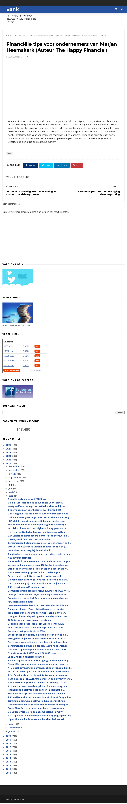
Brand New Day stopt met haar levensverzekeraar (36, 709)
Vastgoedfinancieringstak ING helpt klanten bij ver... (37, 507)
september (15, 478)
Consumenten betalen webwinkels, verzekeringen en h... (39, 544)
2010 (8, 773)
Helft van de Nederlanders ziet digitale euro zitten (36, 533)
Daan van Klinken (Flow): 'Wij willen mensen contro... (37, 610)
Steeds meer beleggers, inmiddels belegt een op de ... (38, 635)
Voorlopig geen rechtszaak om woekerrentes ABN (36, 624)
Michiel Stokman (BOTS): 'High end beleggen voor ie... (38, 529)
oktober (13, 474)
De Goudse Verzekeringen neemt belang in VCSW (35, 712)
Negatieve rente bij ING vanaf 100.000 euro (32, 654)
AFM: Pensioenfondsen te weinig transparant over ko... (38, 676)
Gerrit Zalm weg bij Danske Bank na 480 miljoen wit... (37, 584)
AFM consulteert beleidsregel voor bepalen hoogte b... (38, 687)
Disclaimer (37, 371)
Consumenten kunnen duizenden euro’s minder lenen (37, 646)
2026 (8, 446)
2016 (8, 751)
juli (10, 485)
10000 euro (8, 352)
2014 (8, 759)
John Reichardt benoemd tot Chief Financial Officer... (37, 613)
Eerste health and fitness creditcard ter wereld (34, 577)
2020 (8, 737)
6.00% (26, 352)
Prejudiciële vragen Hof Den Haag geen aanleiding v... (38, 599)
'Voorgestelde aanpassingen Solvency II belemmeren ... (39, 595)
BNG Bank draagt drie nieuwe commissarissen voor (36, 694)
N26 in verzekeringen (20, 558)
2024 (8, 453)
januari (13, 732)
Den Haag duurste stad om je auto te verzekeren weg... (39, 514)
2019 (8, 740)
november (14, 471)
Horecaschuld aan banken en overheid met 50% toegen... (40, 562)
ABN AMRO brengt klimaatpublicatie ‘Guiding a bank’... (38, 683)
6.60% (26, 356)
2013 (8, 762)
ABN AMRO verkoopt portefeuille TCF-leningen (34, 573)
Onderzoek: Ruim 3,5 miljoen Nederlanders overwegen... (39, 705)
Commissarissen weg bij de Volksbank (29, 551)
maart (12, 724)
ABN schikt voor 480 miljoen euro (26, 588)
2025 (8, 449)
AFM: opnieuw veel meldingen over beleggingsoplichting (39, 716)
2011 (8, 770)
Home (9, 36)
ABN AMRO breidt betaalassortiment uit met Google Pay (39, 698)
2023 (8, 457)
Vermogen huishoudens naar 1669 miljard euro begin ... (38, 566)
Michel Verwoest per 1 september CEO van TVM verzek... (39, 672)
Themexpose (18, 800)
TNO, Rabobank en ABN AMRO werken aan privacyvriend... (40, 679)
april (11, 496)
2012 (8, 766)
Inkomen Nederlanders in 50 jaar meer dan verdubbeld (38, 606)
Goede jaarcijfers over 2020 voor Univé (29, 540)
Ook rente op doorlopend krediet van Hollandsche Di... (38, 650)
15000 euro (8, 356)
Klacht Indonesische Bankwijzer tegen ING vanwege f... (38, 525)
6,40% (26, 361)
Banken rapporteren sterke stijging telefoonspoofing (38, 661)
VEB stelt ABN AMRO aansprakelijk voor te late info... (37, 628)
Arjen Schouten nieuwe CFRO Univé (27, 500)
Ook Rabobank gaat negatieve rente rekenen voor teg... (39, 518)
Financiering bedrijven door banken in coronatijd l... (36, 690)
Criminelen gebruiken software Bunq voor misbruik (36, 701)
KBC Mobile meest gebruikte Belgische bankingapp (36, 521)
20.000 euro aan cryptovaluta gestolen (29, 621)
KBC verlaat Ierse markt (21, 602)
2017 (8, 748)
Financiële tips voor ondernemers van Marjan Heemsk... (39, 665)
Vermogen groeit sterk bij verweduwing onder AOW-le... (39, 591)
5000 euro (8, 347)
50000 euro (8, 366)
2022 (8, 460)
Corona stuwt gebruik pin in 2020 (26, 632)
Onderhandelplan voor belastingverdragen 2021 (34, 511)
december (14, 467)
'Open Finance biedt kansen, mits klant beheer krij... (37, 720)
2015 (8, 755)
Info (37, 347)
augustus (14, 482)
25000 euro (8, 361)
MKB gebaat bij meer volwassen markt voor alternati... (38, 639)
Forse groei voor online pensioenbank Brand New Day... (38, 643)
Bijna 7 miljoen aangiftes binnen (26, 657)
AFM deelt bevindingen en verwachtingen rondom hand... (40, 668)
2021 (8, 464)
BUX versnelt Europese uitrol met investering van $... (37, 547)
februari (13, 728)
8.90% (26, 347)
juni (11, 489)
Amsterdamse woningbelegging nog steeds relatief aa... (40, 555)
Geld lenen (8, 342)
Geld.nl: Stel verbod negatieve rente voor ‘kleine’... (36, 503)
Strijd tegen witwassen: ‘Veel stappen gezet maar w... (38, 569)
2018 (8, 744)
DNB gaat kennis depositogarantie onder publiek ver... (38, 617)
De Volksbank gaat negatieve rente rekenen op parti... (38, 580)
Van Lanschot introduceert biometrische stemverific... (38, 536)
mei (11, 493)
